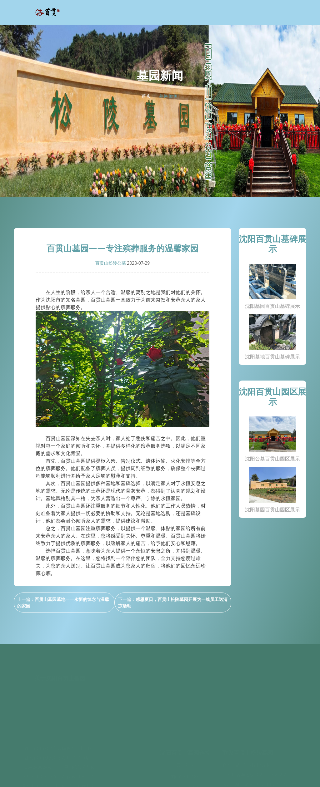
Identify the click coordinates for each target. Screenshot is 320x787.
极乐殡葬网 (185, 762)
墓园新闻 (122, 763)
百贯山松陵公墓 (110, 263)
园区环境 (122, 753)
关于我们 (122, 733)
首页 (146, 95)
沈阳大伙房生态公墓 (185, 751)
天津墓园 (185, 728)
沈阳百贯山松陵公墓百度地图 (253, 776)
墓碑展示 (122, 743)
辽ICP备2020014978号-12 (205, 776)
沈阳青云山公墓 (185, 739)
